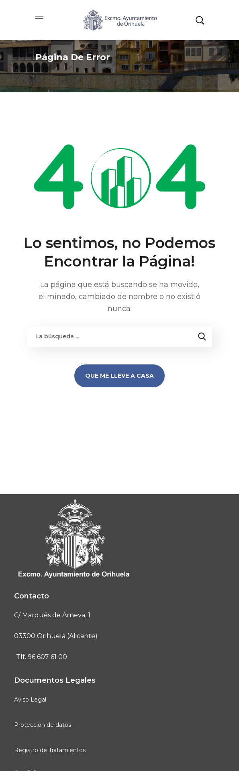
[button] (200, 20)
